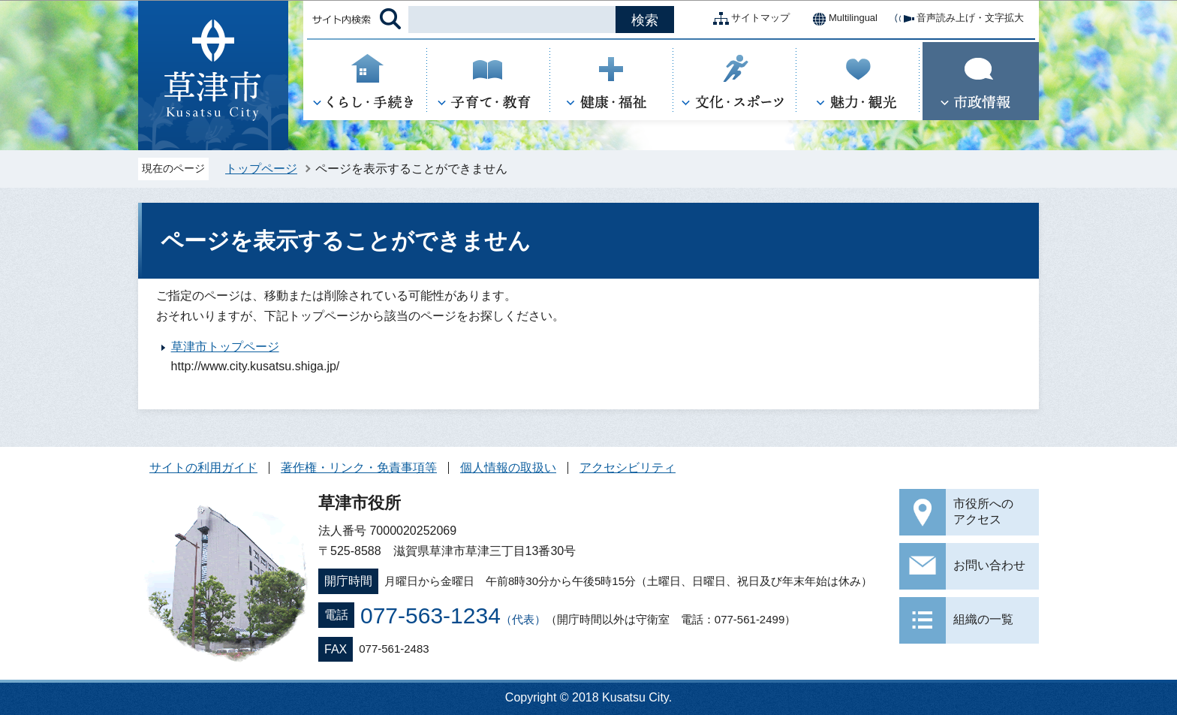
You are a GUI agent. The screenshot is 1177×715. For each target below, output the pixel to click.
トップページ (261, 168)
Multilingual (841, 19)
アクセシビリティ (627, 467)
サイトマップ (748, 19)
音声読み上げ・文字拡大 (958, 19)
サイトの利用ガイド (203, 467)
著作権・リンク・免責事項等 (359, 467)
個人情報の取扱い (508, 467)
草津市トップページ (225, 346)
